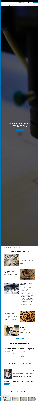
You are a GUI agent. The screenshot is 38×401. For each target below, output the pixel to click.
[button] (20, 130)
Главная (5, 247)
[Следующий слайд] (36, 399)
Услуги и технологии (9, 247)
